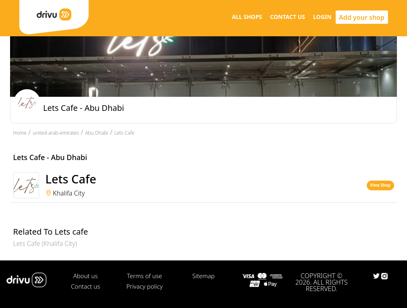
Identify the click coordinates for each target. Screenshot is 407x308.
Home (20, 132)
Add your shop (361, 17)
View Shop (380, 185)
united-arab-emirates (56, 132)
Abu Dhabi (96, 132)
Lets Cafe (124, 132)
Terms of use (144, 276)
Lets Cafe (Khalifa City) (45, 243)
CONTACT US (287, 17)
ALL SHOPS (247, 17)
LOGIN (322, 17)
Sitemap (203, 276)
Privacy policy (144, 286)
